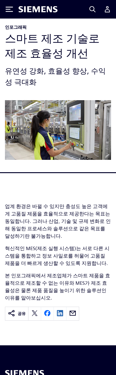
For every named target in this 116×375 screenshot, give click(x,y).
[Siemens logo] (38, 9)
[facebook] (47, 313)
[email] (73, 313)
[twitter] (34, 313)
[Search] (92, 9)
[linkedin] (60, 313)
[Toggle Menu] (9, 9)
